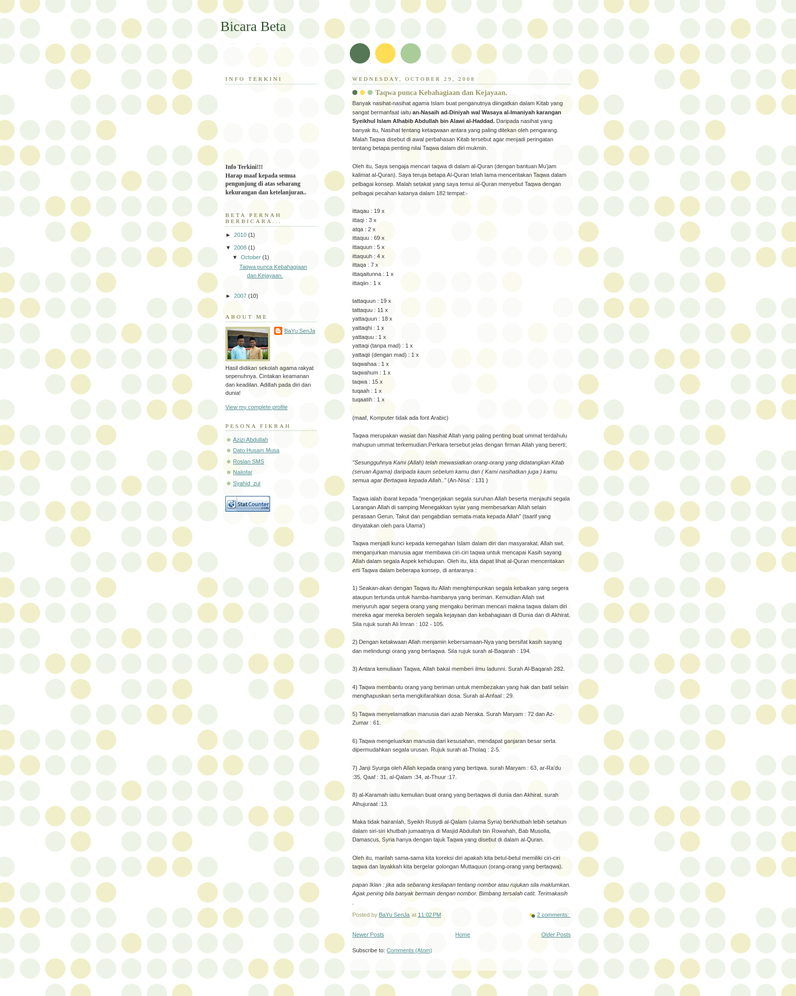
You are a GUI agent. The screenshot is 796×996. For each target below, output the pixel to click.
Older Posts (556, 934)
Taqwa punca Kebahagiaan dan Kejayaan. (441, 92)
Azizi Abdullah (250, 440)
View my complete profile (256, 407)
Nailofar (242, 472)
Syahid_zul (246, 483)
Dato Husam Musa (256, 450)
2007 (241, 296)
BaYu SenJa (299, 331)
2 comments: (554, 915)
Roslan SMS (248, 461)
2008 (241, 247)
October (251, 257)
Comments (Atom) (410, 950)
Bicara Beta (253, 26)
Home (462, 934)
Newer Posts (368, 934)
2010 (241, 235)
